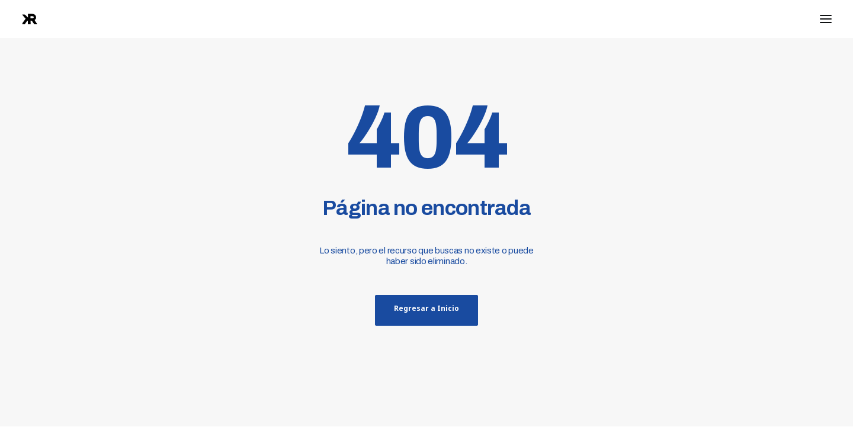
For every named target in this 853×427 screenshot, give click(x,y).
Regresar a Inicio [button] (426, 310)
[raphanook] (29, 19)
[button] (826, 19)
